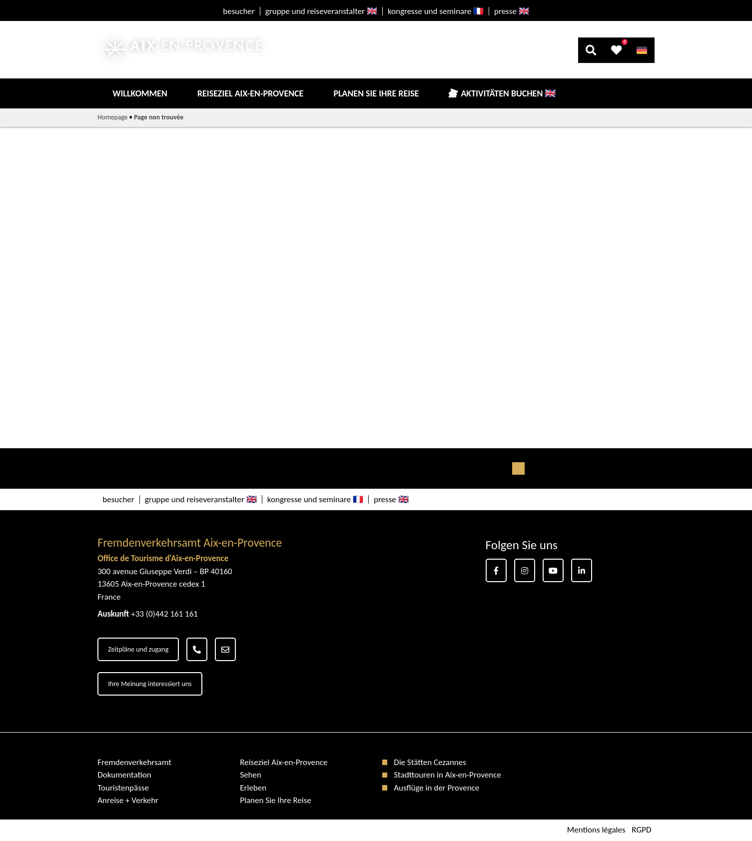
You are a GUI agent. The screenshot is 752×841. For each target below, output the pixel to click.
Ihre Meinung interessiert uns (149, 684)
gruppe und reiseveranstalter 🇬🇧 (321, 11)
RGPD (641, 830)
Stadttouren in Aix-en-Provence (447, 775)
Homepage (112, 117)
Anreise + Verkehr (127, 800)
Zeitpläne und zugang (138, 649)
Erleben (253, 788)
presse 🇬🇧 (511, 11)
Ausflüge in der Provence (436, 788)
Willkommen (139, 93)
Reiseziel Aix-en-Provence (250, 93)
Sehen (250, 775)
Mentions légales (596, 830)
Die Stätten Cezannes (430, 762)
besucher (238, 11)
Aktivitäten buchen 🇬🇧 (508, 93)
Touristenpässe (123, 788)
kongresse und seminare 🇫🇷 (436, 11)
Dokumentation (124, 775)
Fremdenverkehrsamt (134, 762)
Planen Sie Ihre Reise (376, 93)
